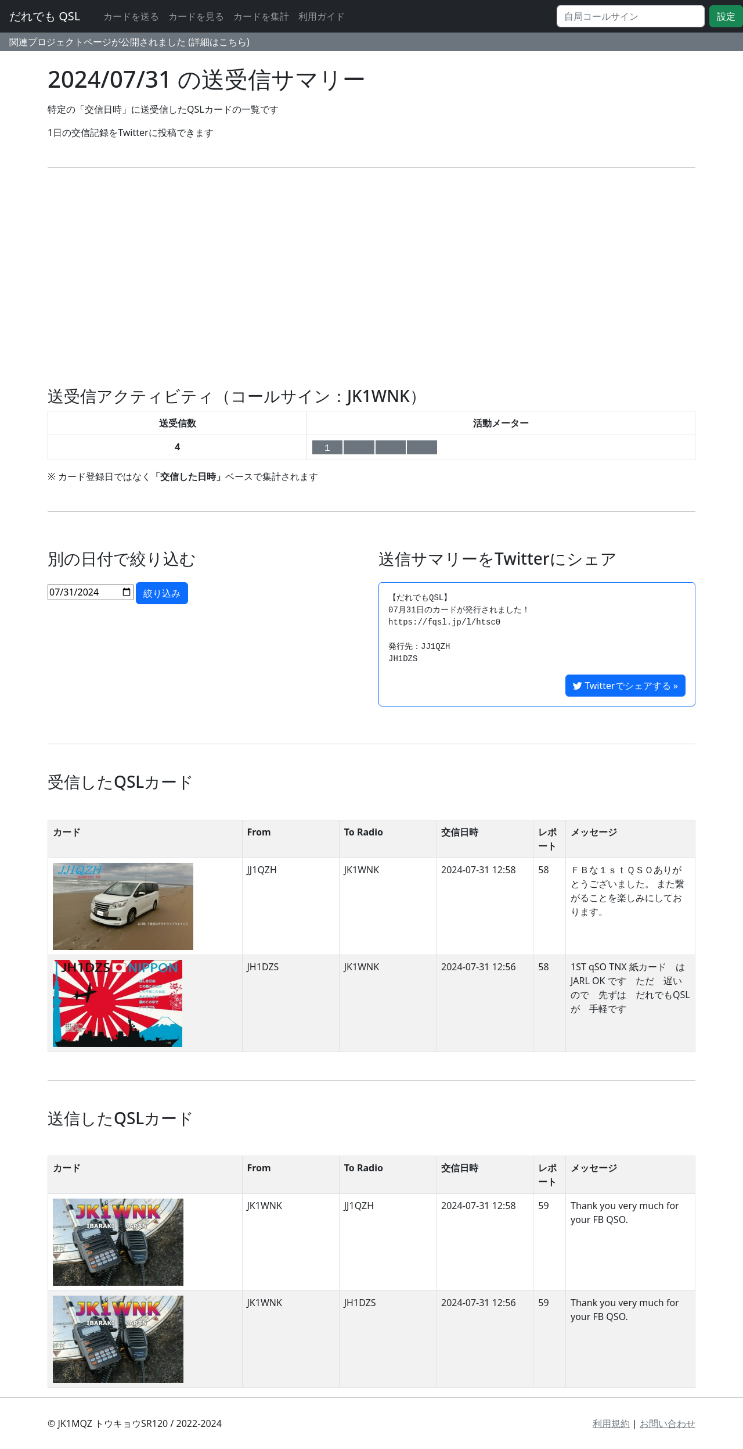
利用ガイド (321, 16)
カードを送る (131, 16)
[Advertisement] (371, 277)
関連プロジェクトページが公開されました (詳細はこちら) (129, 41)
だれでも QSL (44, 16)
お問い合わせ (667, 1423)
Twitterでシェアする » (625, 685)
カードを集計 (261, 16)
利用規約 (611, 1423)
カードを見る (196, 16)
